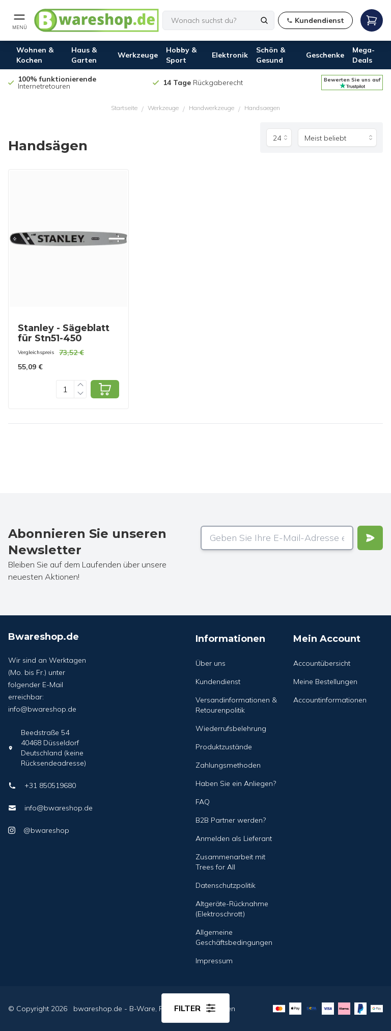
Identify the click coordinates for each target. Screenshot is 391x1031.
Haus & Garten (84, 55)
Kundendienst (218, 681)
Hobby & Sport (181, 55)
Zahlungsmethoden (228, 765)
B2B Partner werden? (231, 820)
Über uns (211, 663)
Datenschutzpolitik (226, 885)
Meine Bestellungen (325, 681)
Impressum (214, 960)
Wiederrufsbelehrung (231, 728)
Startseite (124, 108)
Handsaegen (262, 108)
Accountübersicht (321, 663)
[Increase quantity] (80, 385)
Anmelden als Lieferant (234, 838)
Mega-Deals (363, 55)
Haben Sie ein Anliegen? (236, 783)
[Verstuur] (370, 538)
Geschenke (325, 55)
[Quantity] (65, 389)
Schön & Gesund (270, 55)
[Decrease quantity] (80, 393)
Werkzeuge (138, 55)
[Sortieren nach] (337, 137)
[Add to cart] (105, 389)
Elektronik (230, 55)
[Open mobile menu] (19, 20)
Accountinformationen (330, 699)
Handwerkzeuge (211, 108)
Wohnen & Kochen (34, 55)
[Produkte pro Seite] (279, 137)
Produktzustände (224, 746)
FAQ (203, 801)
